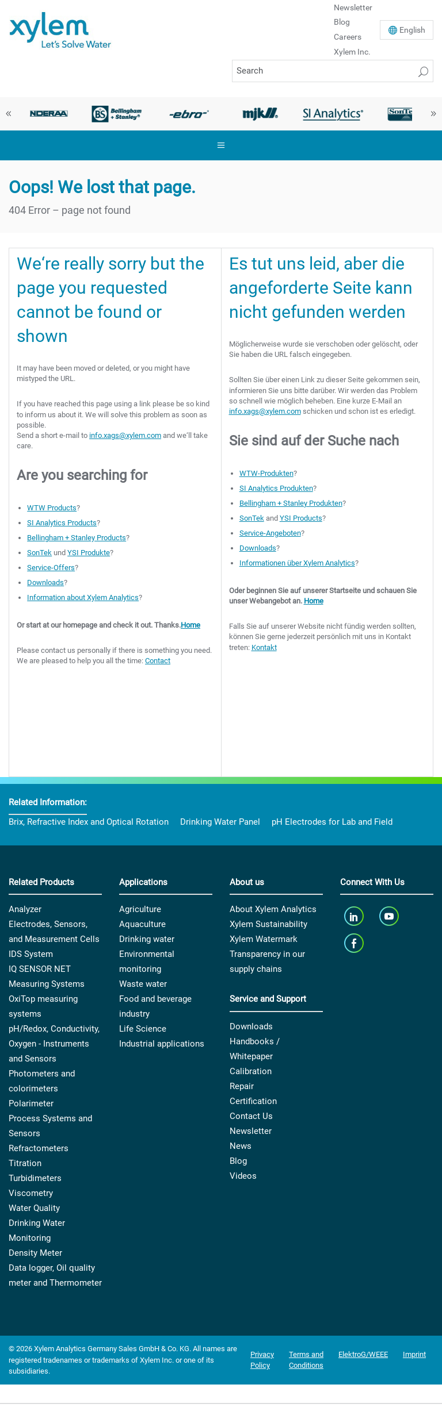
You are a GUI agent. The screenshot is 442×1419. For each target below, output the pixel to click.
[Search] (332, 71)
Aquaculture (142, 924)
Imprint (414, 1354)
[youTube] (390, 915)
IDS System (31, 954)
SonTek (39, 552)
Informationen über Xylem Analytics (297, 563)
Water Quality (34, 1208)
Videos (243, 1176)
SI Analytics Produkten (276, 488)
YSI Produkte (88, 552)
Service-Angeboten (270, 533)
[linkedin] (354, 915)
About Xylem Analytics (273, 909)
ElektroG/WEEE (363, 1354)
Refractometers (38, 1148)
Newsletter (251, 1131)
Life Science (142, 1029)
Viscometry (31, 1193)
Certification (253, 1101)
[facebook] (354, 942)
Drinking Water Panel (220, 822)
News (241, 1146)
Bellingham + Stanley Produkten (290, 503)
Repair (242, 1086)
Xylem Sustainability (268, 924)
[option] (45, 113)
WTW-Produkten (266, 473)
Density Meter (35, 1253)
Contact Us (251, 1116)
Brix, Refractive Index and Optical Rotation (89, 822)
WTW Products (52, 507)
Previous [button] (8, 113)
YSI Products (301, 518)
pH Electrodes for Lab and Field (332, 822)
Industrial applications (161, 1044)
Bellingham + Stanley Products (76, 537)
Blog (342, 21)
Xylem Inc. (352, 51)
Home (190, 625)
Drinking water (146, 939)
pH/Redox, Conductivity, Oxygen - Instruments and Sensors (54, 1044)
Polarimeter (31, 1103)
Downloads (45, 582)
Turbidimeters (35, 1178)
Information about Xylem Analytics (83, 597)
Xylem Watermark (264, 939)
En (412, 29)
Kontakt (264, 647)
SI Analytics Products (62, 522)
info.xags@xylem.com (125, 435)
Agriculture (140, 909)
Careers (347, 36)
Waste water (143, 984)
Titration (25, 1163)
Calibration (251, 1071)
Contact (157, 660)
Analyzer (25, 909)
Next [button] (433, 113)
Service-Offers (51, 567)
